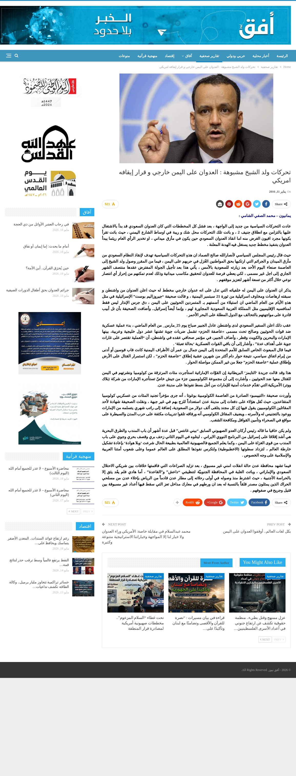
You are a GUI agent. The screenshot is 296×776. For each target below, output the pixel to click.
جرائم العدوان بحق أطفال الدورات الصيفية (37, 290)
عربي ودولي (236, 56)
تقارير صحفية (209, 56)
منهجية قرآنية (147, 56)
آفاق (188, 56)
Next (265, 639)
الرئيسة (282, 56)
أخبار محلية (260, 56)
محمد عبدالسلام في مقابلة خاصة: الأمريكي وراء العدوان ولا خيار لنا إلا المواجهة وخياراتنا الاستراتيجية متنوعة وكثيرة (146, 536)
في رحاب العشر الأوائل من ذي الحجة (41, 224)
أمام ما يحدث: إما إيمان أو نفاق (46, 246)
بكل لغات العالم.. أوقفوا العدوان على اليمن (257, 531)
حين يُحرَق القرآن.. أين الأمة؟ (47, 268)
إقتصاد (169, 56)
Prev (279, 639)
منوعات (124, 56)
